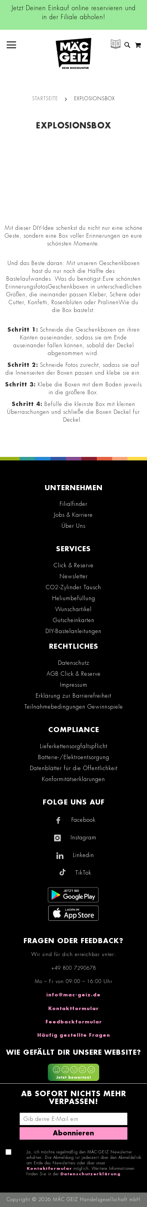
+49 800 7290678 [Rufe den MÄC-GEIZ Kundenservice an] (73, 968)
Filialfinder (73, 504)
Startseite (45, 98)
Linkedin (83, 855)
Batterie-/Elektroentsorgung (73, 757)
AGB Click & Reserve (74, 674)
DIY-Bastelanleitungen (73, 631)
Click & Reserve (74, 565)
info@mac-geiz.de (73, 994)
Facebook (83, 820)
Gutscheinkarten (73, 620)
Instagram (83, 837)
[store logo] (73, 53)
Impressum (73, 684)
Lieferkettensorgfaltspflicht (73, 746)
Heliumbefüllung (73, 598)
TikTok (83, 872)
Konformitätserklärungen (73, 779)
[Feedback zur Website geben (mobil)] (73, 1073)
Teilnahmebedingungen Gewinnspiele (73, 706)
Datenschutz (73, 663)
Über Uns (73, 526)
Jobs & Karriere (73, 515)
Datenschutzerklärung (90, 1174)
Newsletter (74, 576)
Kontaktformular (73, 1008)
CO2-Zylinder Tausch (73, 587)
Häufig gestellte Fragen (73, 1035)
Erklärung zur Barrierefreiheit (73, 695)
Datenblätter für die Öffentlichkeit (74, 768)
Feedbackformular (73, 1021)
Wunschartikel (73, 609)
